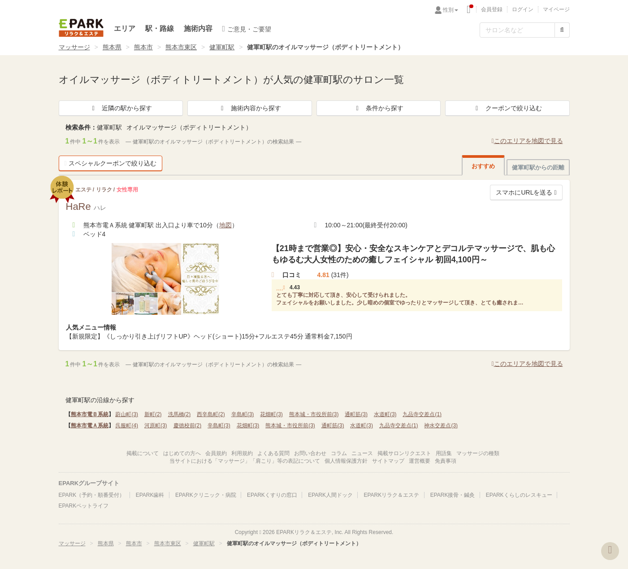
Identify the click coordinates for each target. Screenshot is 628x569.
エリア (124, 28)
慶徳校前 (187, 425)
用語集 (444, 453)
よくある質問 (273, 453)
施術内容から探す (249, 108)
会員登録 (491, 9)
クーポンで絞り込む (507, 108)
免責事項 (445, 461)
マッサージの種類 (477, 453)
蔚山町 (126, 414)
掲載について (142, 453)
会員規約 (216, 453)
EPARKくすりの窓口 (272, 495)
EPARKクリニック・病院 (205, 495)
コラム (339, 453)
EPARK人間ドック (330, 495)
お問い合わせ (310, 453)
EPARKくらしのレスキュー (519, 495)
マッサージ (74, 47)
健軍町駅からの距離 (538, 167)
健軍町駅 (221, 47)
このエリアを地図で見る (527, 140)
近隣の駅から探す (120, 108)
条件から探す (378, 108)
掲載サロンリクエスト (404, 453)
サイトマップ (388, 461)
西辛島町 (211, 414)
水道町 (385, 414)
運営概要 (419, 461)
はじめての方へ (182, 453)
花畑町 (271, 414)
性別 (450, 10)
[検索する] (562, 30)
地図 (225, 225)
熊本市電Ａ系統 (89, 425)
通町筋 (356, 414)
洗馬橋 (179, 414)
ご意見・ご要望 (247, 28)
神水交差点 (441, 425)
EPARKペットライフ (84, 506)
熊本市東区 (181, 47)
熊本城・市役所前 (314, 414)
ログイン (522, 9)
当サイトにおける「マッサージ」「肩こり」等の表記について (244, 461)
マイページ (556, 9)
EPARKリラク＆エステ (81, 28)
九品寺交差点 (422, 414)
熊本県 (112, 47)
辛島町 (242, 414)
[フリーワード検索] (517, 30)
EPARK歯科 (150, 495)
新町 (153, 414)
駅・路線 (159, 28)
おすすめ (483, 166)
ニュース (362, 453)
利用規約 (242, 453)
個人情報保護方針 (346, 461)
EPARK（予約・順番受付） (92, 495)
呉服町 (126, 425)
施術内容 (198, 28)
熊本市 (143, 47)
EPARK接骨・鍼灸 (452, 495)
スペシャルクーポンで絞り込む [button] (110, 163)
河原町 (155, 425)
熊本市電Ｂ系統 (89, 414)
